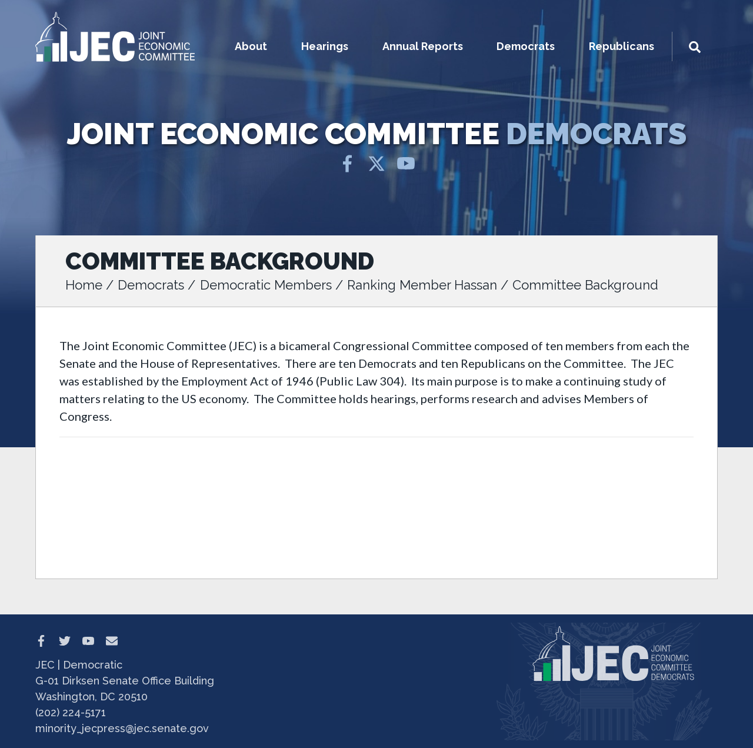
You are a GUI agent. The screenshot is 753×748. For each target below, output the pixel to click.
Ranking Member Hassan (422, 284)
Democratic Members (266, 284)
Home (83, 284)
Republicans (621, 46)
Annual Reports (422, 46)
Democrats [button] (526, 46)
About (251, 46)
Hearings (324, 46)
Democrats (151, 284)
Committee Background (585, 284)
